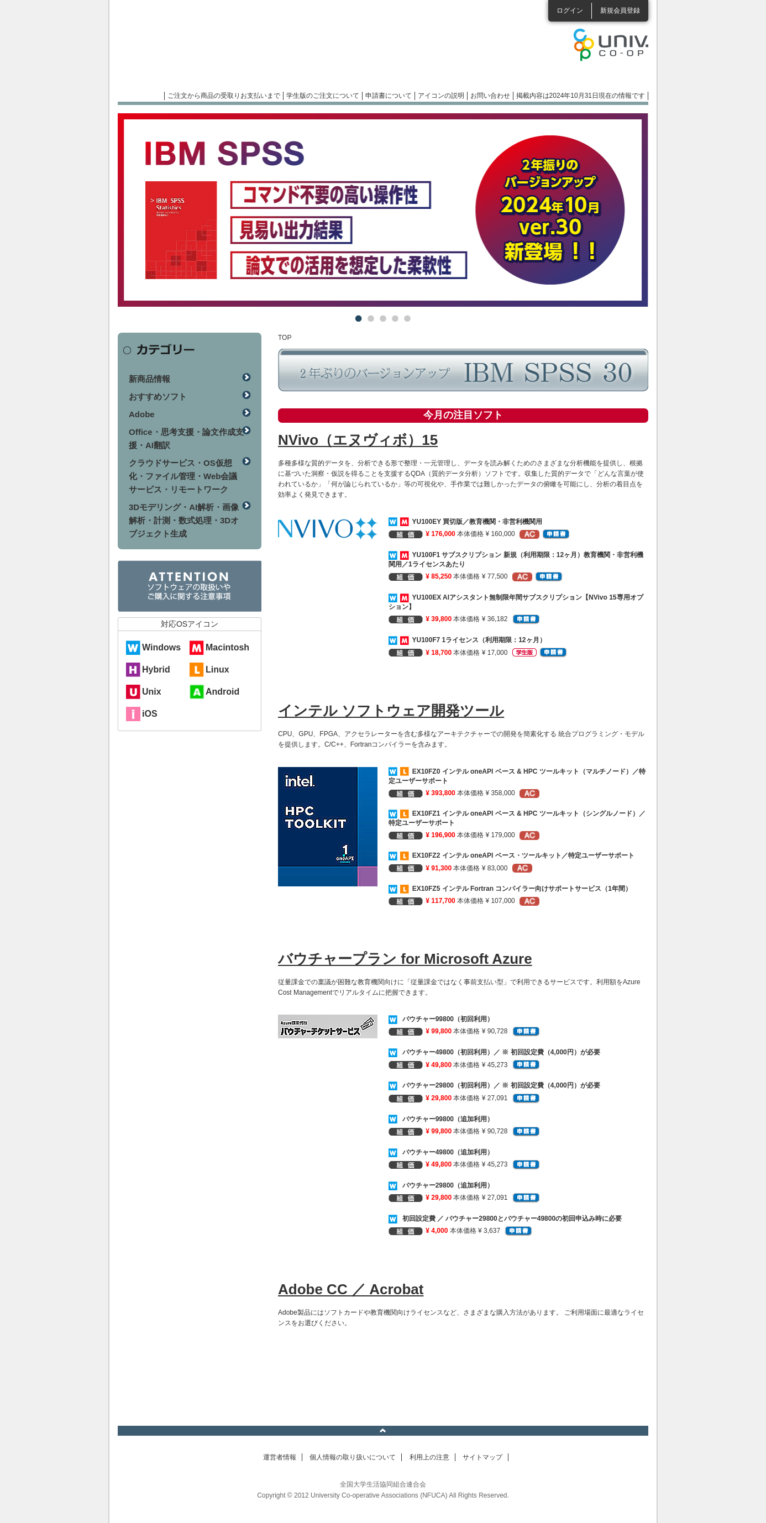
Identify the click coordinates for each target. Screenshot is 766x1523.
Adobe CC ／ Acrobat (350, 1289)
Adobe (142, 414)
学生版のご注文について (322, 95)
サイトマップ (482, 1457)
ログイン (570, 10)
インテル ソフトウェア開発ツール (391, 710)
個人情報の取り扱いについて (352, 1457)
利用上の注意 (429, 1457)
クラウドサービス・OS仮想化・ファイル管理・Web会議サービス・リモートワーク (183, 476)
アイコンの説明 (441, 95)
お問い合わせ (490, 95)
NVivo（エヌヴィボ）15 (358, 440)
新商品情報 (149, 379)
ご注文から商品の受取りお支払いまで (223, 95)
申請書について (388, 95)
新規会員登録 (620, 10)
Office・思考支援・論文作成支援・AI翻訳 (186, 438)
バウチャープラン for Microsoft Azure (405, 958)
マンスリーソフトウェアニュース (235, 50)
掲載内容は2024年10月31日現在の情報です (580, 95)
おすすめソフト (158, 396)
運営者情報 (279, 1457)
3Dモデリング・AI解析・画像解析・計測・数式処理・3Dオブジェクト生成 (184, 520)
